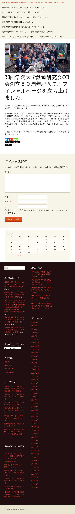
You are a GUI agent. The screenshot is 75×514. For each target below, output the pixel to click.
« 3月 (20, 255)
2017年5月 (34, 437)
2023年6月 (34, 380)
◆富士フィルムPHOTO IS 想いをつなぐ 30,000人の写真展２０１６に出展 (14, 302)
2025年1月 (34, 339)
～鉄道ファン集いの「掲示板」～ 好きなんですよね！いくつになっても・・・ (14, 456)
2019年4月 (34, 407)
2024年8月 (34, 356)
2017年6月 (34, 434)
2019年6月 (34, 403)
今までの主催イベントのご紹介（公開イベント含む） (21, 12)
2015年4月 (34, 487)
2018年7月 (34, 413)
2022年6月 (34, 386)
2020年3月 (34, 393)
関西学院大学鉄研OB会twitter (42, 32)
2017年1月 (34, 447)
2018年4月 (34, 420)
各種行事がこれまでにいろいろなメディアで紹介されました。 (25, 7)
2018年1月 (34, 423)
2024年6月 (34, 360)
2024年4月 (34, 363)
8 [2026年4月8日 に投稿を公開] (28, 243)
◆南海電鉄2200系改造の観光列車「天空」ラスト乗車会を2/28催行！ (41, 290)
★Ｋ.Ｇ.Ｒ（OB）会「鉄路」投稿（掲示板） (18, 37)
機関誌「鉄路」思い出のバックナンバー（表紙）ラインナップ (25, 17)
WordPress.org (9, 372)
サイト (7, 206)
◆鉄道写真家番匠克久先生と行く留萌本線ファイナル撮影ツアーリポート (41, 282)
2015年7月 (34, 477)
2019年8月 (34, 400)
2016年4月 (34, 464)
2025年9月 (34, 329)
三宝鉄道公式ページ (11, 461)
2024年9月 (34, 353)
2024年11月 (35, 346)
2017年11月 (35, 427)
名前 (7, 197)
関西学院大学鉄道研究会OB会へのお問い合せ (18, 22)
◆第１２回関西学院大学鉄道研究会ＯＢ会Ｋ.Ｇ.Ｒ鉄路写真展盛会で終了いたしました (41, 306)
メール (8, 202)
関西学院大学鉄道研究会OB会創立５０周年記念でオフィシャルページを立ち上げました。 (35, 2)
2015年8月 (34, 474)
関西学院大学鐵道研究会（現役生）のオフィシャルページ (23, 27)
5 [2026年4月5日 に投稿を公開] (63, 240)
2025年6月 (34, 333)
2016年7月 (34, 457)
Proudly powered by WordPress (15, 510)
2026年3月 (34, 326)
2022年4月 (34, 390)
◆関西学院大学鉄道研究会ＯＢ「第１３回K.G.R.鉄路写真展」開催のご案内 (41, 274)
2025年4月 (34, 336)
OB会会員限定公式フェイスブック (51, 37)
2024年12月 (35, 343)
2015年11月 (35, 467)
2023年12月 (35, 366)
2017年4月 (34, 440)
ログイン (7, 362)
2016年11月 (35, 450)
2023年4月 (34, 383)
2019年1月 (34, 410)
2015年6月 (34, 481)
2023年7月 (34, 376)
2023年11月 (35, 370)
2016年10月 (35, 454)
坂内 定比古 (14, 297)
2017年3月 (34, 444)
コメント (8, 172)
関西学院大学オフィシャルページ (14, 32)
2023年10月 (35, 373)
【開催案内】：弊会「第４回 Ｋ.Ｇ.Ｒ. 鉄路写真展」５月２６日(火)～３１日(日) (14, 319)
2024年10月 (35, 349)
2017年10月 (35, 430)
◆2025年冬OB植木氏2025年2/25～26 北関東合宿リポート (41, 298)
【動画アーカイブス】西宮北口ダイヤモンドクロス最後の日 (14, 396)
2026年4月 (34, 322)
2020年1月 (34, 397)
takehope (7, 324)
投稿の (8, 365)
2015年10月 (35, 471)
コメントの (9, 369)
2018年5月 (34, 417)
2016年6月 (34, 461)
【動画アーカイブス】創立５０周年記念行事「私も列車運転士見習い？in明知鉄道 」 (14, 388)
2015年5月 (34, 484)
